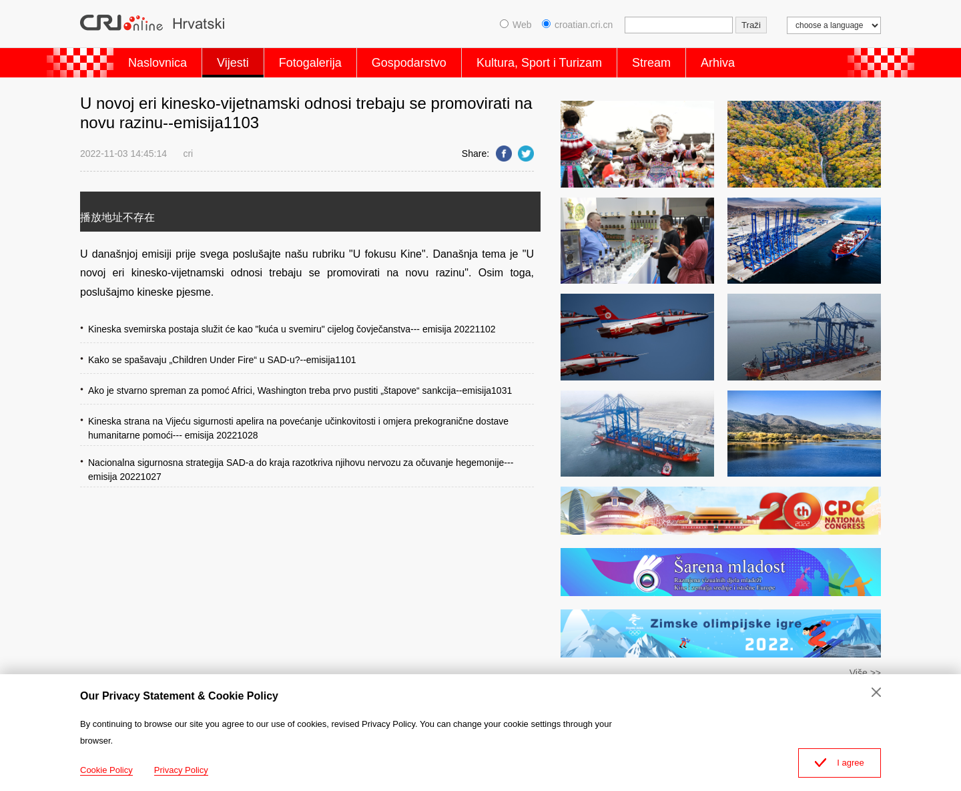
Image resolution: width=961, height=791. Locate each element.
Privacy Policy (181, 770)
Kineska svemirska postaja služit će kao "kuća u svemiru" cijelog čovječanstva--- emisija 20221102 (292, 329)
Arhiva (718, 62)
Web (516, 24)
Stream (651, 62)
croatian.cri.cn (577, 24)
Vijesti (233, 62)
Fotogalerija (310, 62)
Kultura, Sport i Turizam (539, 62)
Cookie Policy (106, 770)
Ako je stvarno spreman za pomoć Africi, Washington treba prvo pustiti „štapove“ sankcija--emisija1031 (300, 390)
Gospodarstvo (409, 62)
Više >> (865, 673)
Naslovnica (157, 62)
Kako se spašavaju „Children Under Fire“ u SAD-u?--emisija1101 (222, 359)
